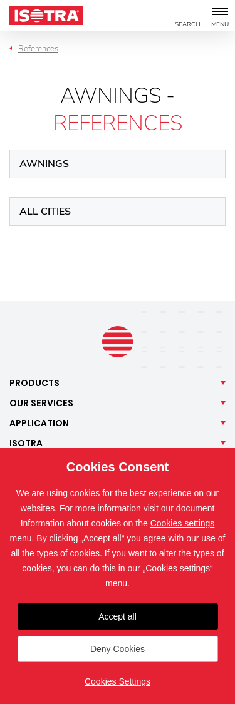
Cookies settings (182, 523)
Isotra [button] (26, 443)
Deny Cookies (117, 649)
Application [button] (39, 423)
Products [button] (34, 383)
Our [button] (41, 403)
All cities (45, 211)
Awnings (44, 164)
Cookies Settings (117, 681)
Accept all (117, 616)
